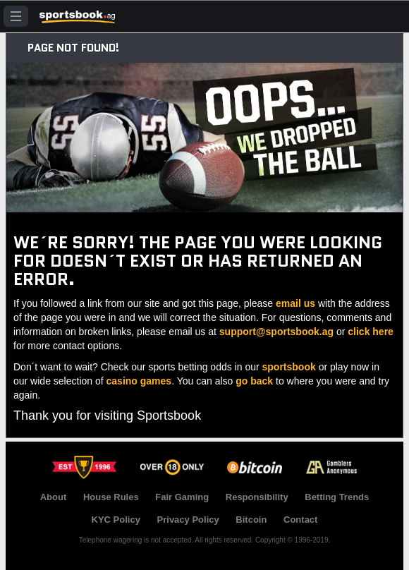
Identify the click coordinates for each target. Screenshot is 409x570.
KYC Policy (116, 519)
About (53, 497)
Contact (300, 519)
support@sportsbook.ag (276, 331)
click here (370, 331)
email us (295, 303)
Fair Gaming (182, 497)
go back (254, 381)
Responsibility (257, 497)
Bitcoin (251, 519)
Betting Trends (337, 497)
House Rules (111, 497)
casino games (139, 381)
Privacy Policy (188, 519)
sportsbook (289, 366)
